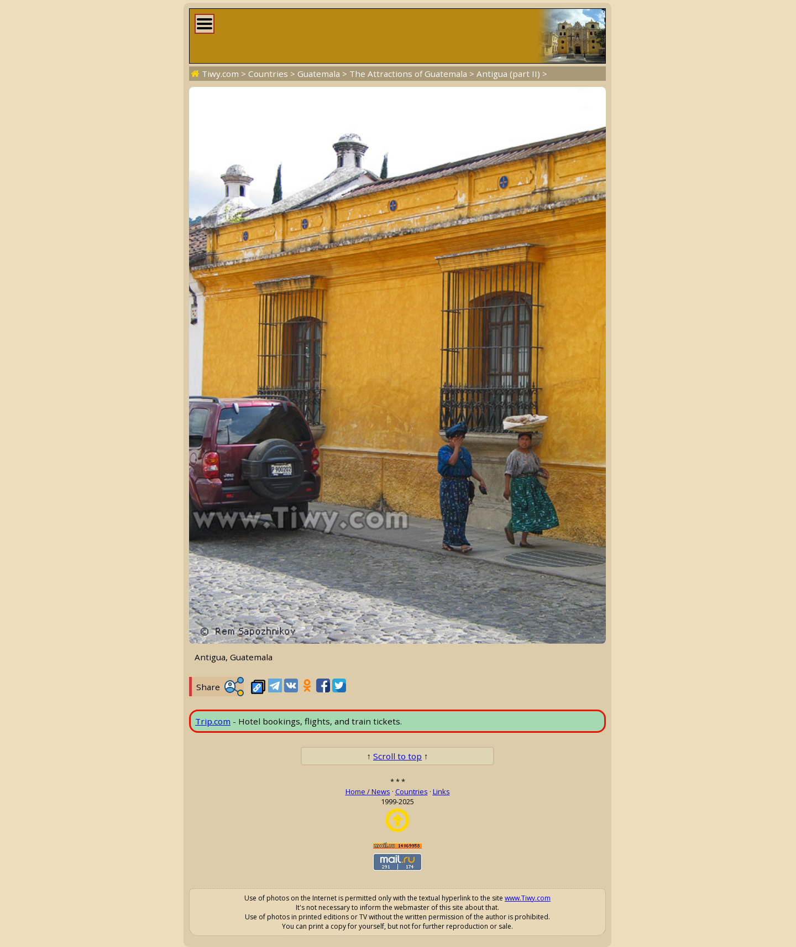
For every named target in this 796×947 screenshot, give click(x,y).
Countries (268, 73)
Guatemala (318, 73)
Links (441, 791)
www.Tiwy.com (528, 898)
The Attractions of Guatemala (408, 73)
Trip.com (213, 721)
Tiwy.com (220, 73)
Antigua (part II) (508, 73)
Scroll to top (397, 756)
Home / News (367, 791)
